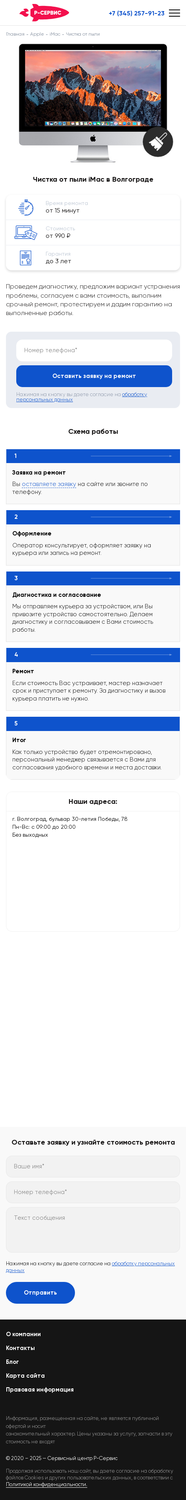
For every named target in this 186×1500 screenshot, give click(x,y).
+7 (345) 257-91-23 (137, 13)
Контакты (20, 1348)
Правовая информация (40, 1389)
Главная (15, 34)
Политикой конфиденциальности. (46, 1484)
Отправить (40, 1292)
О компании (23, 1334)
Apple (37, 34)
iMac (55, 34)
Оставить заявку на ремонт (94, 376)
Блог (12, 1361)
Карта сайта (25, 1375)
